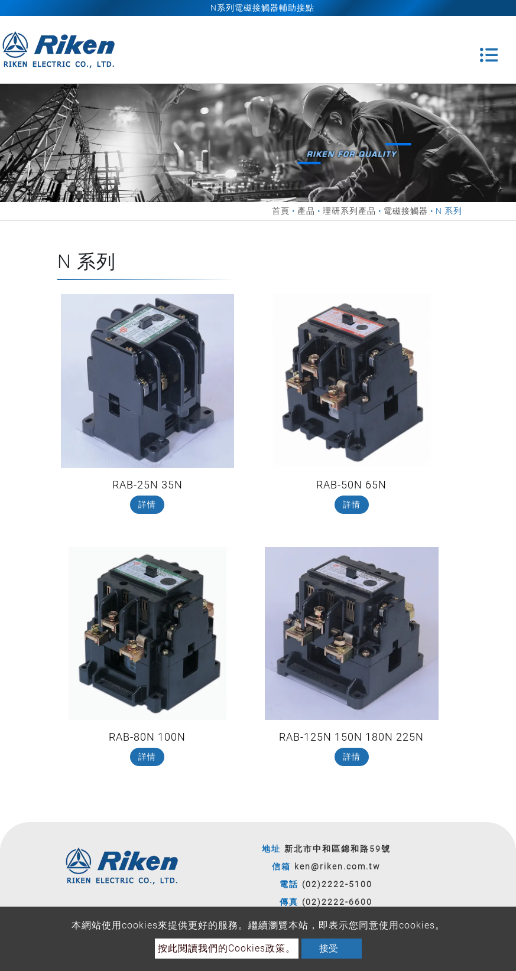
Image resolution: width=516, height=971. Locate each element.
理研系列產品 (349, 211)
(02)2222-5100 (337, 884)
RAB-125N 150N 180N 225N (351, 737)
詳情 (147, 504)
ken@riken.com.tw (337, 866)
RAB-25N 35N (147, 484)
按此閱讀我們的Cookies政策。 (227, 948)
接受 (328, 948)
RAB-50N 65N (351, 484)
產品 (306, 211)
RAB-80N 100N (147, 737)
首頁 (281, 211)
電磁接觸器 (406, 211)
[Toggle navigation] (489, 49)
